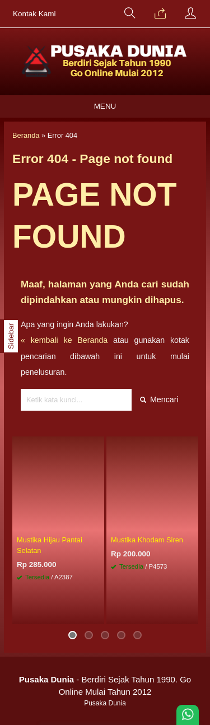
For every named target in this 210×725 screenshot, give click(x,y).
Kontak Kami (34, 14)
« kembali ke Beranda (64, 340)
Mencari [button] (159, 399)
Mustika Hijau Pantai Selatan (49, 545)
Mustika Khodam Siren (147, 540)
